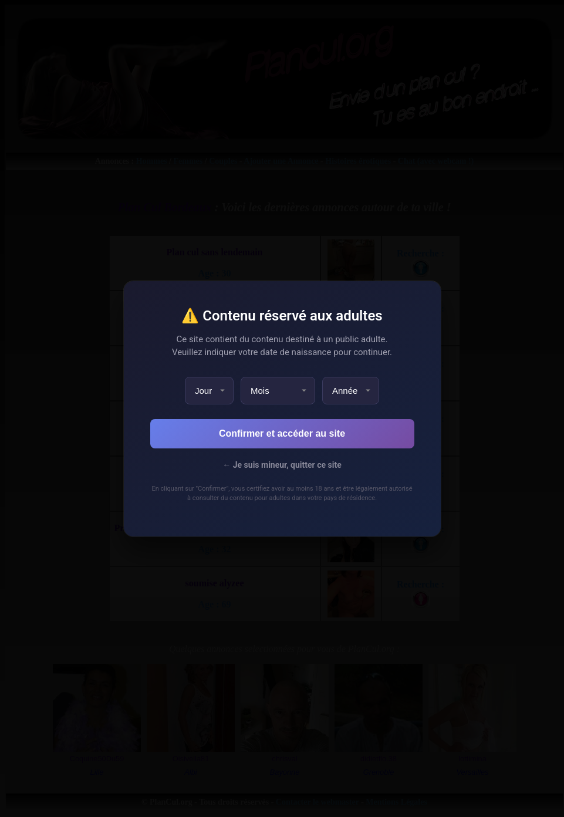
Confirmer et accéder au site (282, 433)
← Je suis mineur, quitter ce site (281, 465)
